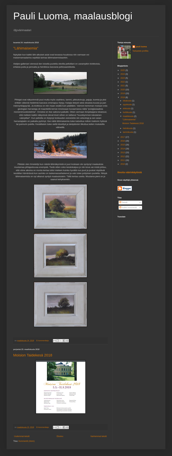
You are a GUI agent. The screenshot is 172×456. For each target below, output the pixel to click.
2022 (123, 82)
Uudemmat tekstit (21, 436)
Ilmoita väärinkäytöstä (129, 172)
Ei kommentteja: (42, 341)
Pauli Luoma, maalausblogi (72, 16)
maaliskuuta (128, 116)
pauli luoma (141, 46)
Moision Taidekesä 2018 (32, 355)
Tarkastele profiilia (140, 51)
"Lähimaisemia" (25, 48)
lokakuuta (127, 101)
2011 (123, 160)
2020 (123, 89)
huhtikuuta (128, 112)
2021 (123, 86)
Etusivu (60, 436)
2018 (123, 97)
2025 (123, 70)
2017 (123, 137)
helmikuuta (128, 128)
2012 (123, 156)
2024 (123, 74)
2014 (123, 149)
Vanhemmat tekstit (98, 436)
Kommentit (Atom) (27, 441)
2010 (123, 164)
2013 (123, 152)
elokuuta (127, 108)
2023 (123, 78)
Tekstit (123, 202)
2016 (123, 141)
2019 (123, 93)
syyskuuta (127, 104)
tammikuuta (128, 132)
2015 (123, 145)
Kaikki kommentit (128, 207)
